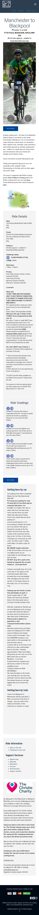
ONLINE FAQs (26, 386)
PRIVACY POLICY (18, 889)
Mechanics (13, 764)
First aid (12, 766)
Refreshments (15, 769)
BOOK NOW (10, 128)
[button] (11, 118)
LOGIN (14, 10)
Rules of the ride (15, 748)
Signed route (14, 759)
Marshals (13, 762)
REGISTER (21, 10)
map (19, 720)
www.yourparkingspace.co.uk (17, 522)
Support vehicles (15, 771)
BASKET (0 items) (31, 10)
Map (7, 227)
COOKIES (9, 889)
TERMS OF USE (28, 889)
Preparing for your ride (17, 750)
